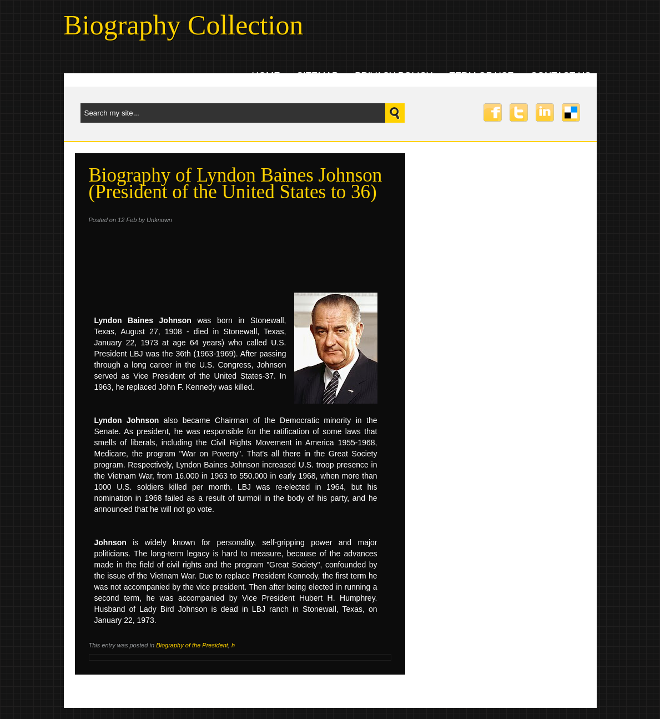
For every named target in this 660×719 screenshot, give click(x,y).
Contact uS (561, 76)
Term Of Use (481, 76)
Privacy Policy (393, 76)
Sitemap (318, 76)
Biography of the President (192, 645)
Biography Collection (184, 25)
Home (266, 76)
